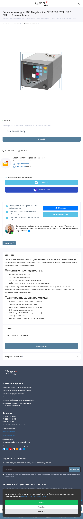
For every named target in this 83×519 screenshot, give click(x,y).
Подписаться (74, 469)
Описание (6, 24)
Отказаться (41, 512)
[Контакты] (79, 3)
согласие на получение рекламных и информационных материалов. (42, 475)
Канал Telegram (60, 215)
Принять (41, 502)
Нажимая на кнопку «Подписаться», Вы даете (42, 475)
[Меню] (3, 3)
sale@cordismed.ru (9, 431)
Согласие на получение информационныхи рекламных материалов (17, 404)
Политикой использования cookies (33, 496)
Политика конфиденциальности (13, 394)
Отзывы (17, 24)
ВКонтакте (60, 208)
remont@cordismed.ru (9, 435)
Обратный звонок (8, 421)
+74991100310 (20, 167)
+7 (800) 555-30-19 (9, 419)
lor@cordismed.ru (22, 164)
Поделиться (9, 243)
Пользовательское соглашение (13, 397)
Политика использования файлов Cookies (17, 390)
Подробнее (41, 507)
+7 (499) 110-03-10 (9, 417)
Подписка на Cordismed (14, 459)
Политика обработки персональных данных (17, 387)
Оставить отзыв (41, 346)
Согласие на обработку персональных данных (18, 400)
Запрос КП (41, 139)
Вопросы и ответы (31, 24)
